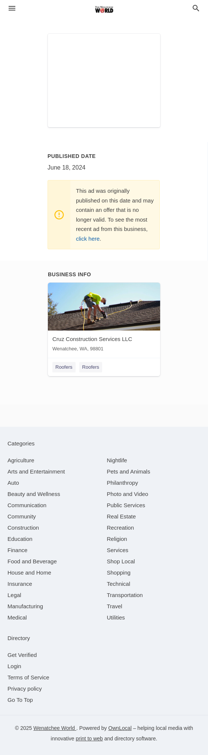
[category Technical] (119, 584)
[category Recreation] (120, 527)
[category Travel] (114, 606)
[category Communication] (26, 505)
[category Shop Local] (121, 561)
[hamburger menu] (11, 8)
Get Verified (22, 655)
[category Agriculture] (20, 460)
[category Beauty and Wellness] (33, 494)
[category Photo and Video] (128, 494)
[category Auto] (13, 483)
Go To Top (20, 700)
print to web (89, 739)
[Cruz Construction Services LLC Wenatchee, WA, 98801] (104, 319)
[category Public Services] (126, 505)
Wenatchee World (54, 728)
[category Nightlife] (117, 460)
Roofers (64, 367)
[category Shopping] (119, 572)
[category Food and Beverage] (32, 561)
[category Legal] (14, 595)
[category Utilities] (116, 617)
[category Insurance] (19, 584)
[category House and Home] (29, 572)
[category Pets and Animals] (128, 471)
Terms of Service (28, 677)
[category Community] (21, 516)
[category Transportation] (125, 595)
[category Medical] (17, 617)
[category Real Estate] (121, 516)
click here (88, 238)
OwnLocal (120, 728)
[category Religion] (117, 539)
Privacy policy (24, 688)
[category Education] (20, 539)
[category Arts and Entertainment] (36, 471)
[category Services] (118, 550)
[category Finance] (17, 550)
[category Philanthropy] (122, 483)
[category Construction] (23, 527)
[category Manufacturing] (25, 606)
